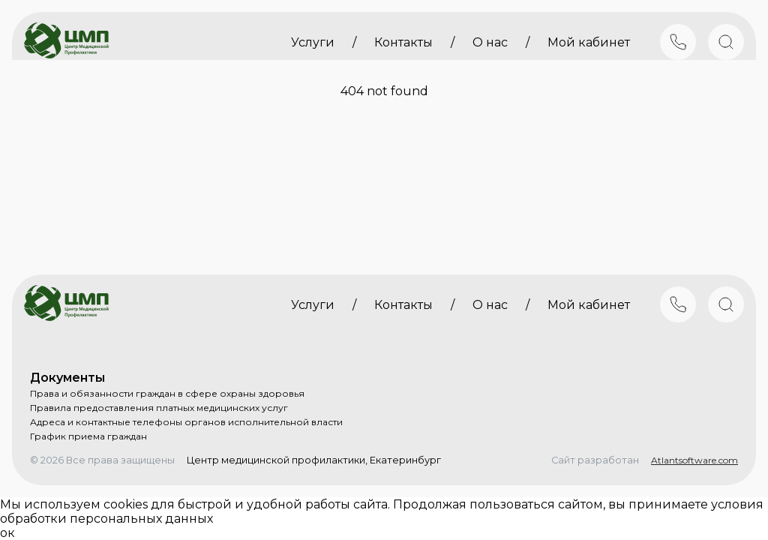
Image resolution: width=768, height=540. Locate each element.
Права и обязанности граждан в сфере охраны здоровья (167, 393)
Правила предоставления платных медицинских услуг (159, 407)
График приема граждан (88, 436)
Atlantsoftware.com (694, 460)
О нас (490, 42)
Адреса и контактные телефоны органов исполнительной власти (186, 422)
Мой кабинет (589, 42)
